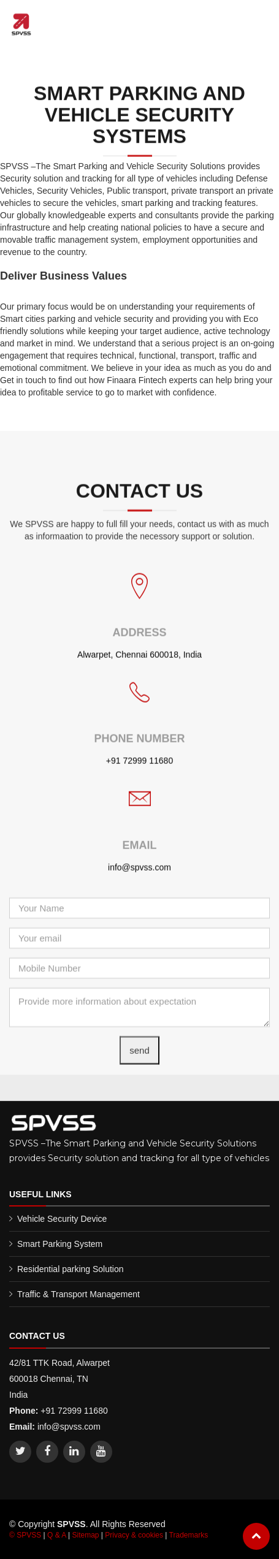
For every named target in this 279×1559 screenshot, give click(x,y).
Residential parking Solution (70, 1269)
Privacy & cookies (134, 1535)
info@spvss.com (139, 891)
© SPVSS (25, 1535)
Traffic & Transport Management (78, 1294)
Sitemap (85, 1535)
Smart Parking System (59, 1244)
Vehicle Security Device (62, 1219)
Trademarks (188, 1535)
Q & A (56, 1535)
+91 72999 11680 (139, 784)
